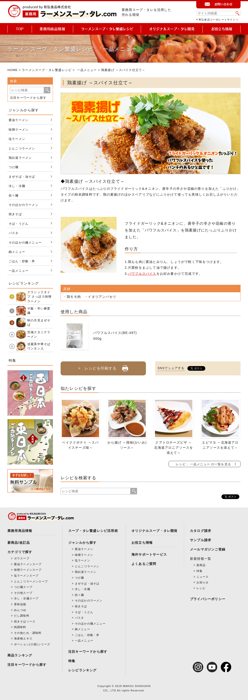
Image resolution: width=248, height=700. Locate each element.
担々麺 (14, 195)
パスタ (14, 233)
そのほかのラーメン (23, 205)
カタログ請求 (200, 531)
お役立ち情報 (142, 542)
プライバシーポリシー (207, 599)
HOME (12, 70)
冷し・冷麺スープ (26, 598)
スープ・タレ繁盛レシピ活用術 (93, 531)
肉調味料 (20, 627)
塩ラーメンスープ (26, 575)
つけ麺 (14, 167)
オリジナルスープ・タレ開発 (154, 531)
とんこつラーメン (22, 148)
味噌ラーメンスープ (28, 569)
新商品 (201, 565)
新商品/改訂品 (18, 542)
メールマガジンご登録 (207, 549)
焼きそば (15, 214)
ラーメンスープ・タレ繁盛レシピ (47, 70)
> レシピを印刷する (103, 366)
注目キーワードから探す (28, 97)
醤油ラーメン (18, 120)
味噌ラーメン (18, 129)
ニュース (202, 576)
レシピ (201, 588)
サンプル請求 (200, 540)
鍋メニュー (17, 252)
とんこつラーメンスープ (31, 581)
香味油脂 (20, 604)
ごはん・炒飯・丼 (22, 261)
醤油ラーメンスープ (28, 564)
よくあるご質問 (143, 564)
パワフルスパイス (142, 273)
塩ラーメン (17, 139)
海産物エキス (23, 638)
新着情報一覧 (200, 559)
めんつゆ (20, 610)
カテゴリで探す (19, 552)
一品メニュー (87, 70)
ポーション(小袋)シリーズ (32, 644)
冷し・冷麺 (17, 186)
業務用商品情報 (19, 531)
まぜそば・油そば (22, 176)
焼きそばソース (24, 621)
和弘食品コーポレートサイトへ (218, 19)
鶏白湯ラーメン (20, 158)
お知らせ (202, 582)
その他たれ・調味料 (28, 633)
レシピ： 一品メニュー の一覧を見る (203, 464)
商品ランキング (19, 655)
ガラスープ (21, 558)
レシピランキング (82, 670)
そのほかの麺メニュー (25, 242)
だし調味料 (21, 615)
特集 (71, 661)
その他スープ (23, 593)
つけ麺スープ (23, 587)
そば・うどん (18, 223)
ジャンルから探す (82, 542)
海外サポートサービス (149, 554)
